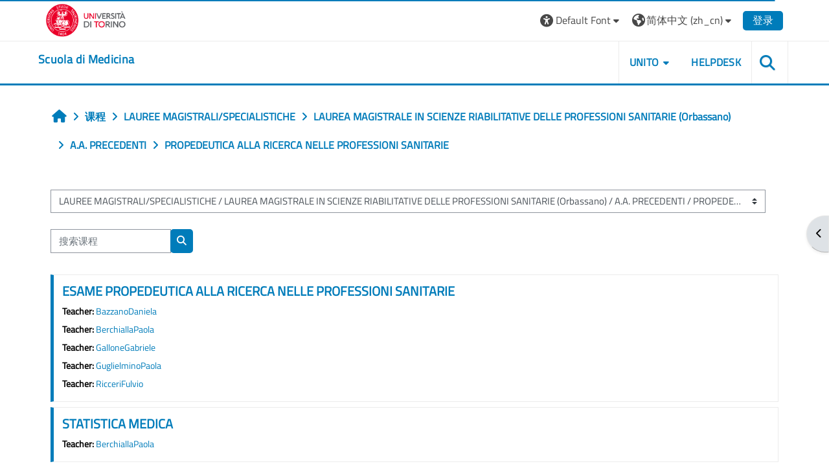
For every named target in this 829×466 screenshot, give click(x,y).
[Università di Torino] (85, 19)
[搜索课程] (111, 241)
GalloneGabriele (125, 347)
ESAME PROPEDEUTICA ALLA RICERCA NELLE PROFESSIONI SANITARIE (258, 291)
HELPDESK (716, 62)
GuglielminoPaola (128, 366)
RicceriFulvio (119, 384)
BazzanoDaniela (126, 311)
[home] (86, 59)
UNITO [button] (644, 62)
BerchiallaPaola (125, 329)
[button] (581, 20)
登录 (763, 20)
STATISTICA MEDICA (117, 424)
